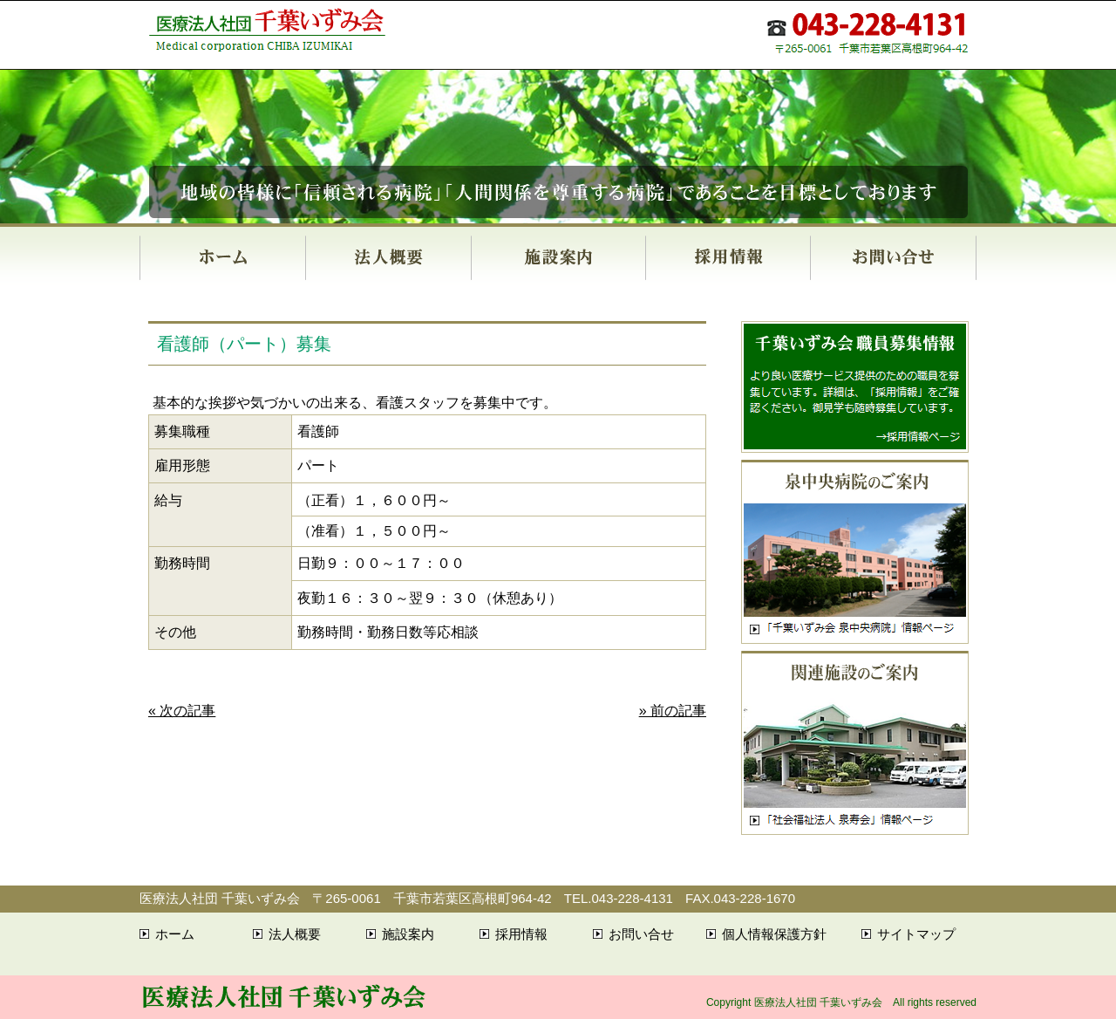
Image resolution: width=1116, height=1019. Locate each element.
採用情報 (727, 258)
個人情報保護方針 (774, 934)
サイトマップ (916, 934)
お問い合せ (893, 258)
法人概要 (388, 258)
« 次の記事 (181, 710)
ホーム (222, 258)
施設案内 (558, 258)
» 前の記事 (672, 710)
